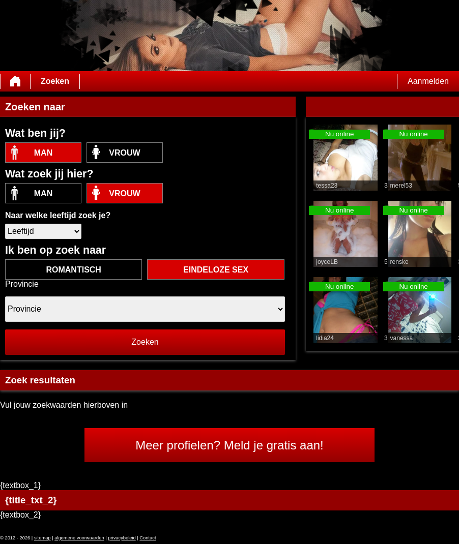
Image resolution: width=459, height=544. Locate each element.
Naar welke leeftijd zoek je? (57, 215)
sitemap (42, 537)
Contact (147, 537)
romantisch (73, 269)
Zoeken (55, 81)
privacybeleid (121, 537)
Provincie (22, 284)
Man (43, 152)
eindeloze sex (215, 269)
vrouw (124, 152)
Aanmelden (428, 81)
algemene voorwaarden (79, 537)
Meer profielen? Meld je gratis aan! (229, 445)
